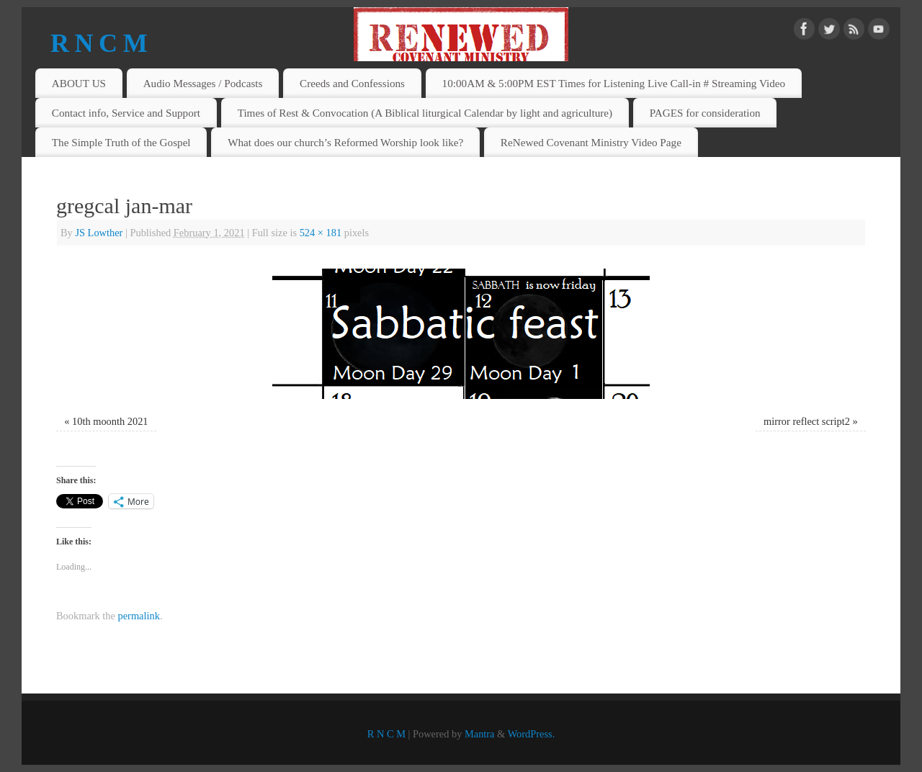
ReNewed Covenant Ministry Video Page (591, 142)
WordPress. (531, 734)
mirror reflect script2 (807, 421)
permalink (139, 615)
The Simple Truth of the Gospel (121, 142)
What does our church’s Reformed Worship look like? (345, 142)
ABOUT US (79, 83)
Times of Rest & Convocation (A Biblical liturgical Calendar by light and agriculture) (425, 113)
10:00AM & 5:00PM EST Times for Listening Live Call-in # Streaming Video (614, 83)
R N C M (98, 43)
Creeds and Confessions (352, 83)
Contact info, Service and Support (126, 113)
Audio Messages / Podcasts (203, 83)
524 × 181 (320, 232)
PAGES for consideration (705, 113)
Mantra (480, 734)
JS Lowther (98, 232)
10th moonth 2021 (110, 421)
